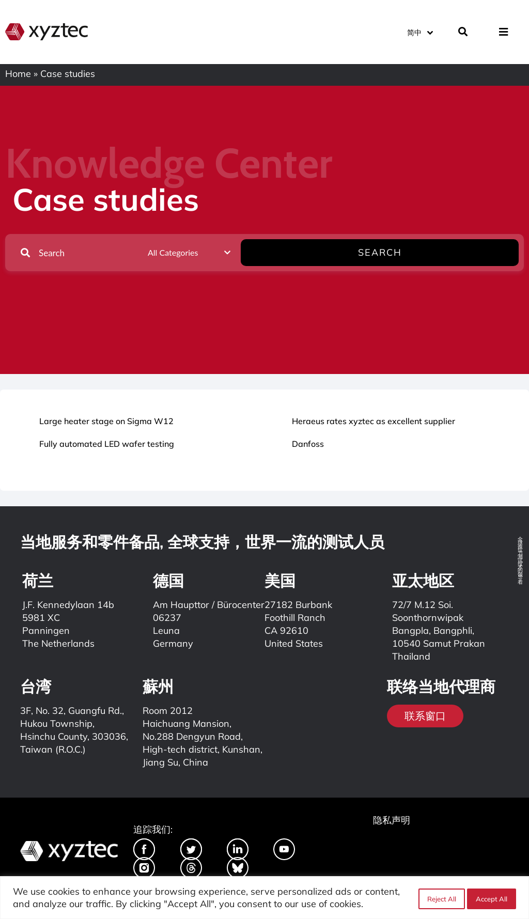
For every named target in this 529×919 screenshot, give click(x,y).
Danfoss (308, 444)
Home (18, 74)
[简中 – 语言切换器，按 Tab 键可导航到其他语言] (419, 31)
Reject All (439, 898)
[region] (264, 897)
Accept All (491, 898)
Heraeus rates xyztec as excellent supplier (373, 421)
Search (486, 252)
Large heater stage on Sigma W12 (106, 421)
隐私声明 (391, 820)
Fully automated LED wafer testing (106, 444)
